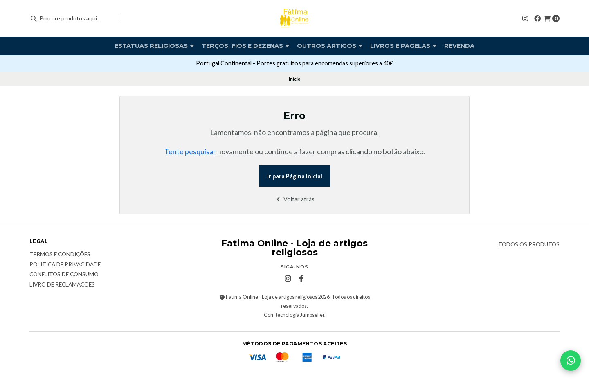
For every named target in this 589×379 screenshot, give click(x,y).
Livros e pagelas (403, 46)
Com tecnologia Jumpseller (294, 315)
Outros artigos (329, 46)
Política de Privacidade (65, 265)
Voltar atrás (295, 199)
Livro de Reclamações (62, 285)
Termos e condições (59, 254)
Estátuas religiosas (154, 46)
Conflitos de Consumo (64, 274)
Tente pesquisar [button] (190, 151)
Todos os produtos (529, 245)
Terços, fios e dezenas (245, 46)
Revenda (459, 46)
